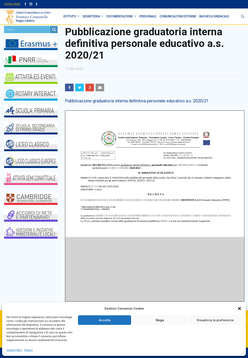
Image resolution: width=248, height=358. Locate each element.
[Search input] (28, 29)
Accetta (105, 320)
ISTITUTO (69, 16)
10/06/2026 (12, 4)
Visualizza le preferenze (215, 320)
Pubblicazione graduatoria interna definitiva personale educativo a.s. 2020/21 (137, 100)
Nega (160, 320)
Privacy (28, 350)
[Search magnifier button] (54, 29)
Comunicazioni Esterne (178, 16)
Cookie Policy (14, 350)
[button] (239, 308)
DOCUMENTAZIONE (119, 16)
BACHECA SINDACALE (214, 16)
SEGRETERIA (91, 16)
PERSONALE (147, 16)
